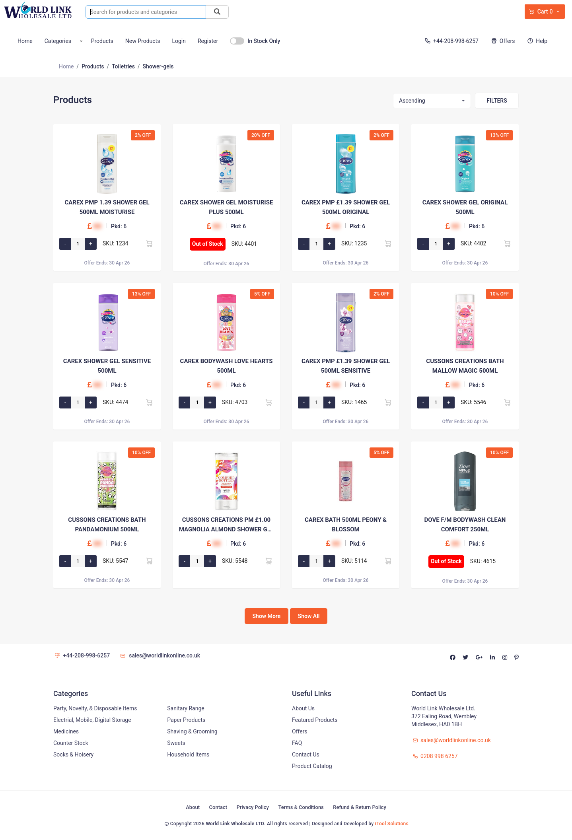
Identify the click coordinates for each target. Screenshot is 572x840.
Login (179, 41)
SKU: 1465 (354, 402)
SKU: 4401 (244, 244)
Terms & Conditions (300, 807)
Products (102, 41)
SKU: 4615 (483, 561)
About (193, 807)
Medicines (66, 731)
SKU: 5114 (354, 561)
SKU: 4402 (473, 243)
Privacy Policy (253, 807)
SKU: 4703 (235, 402)
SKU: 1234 (115, 243)
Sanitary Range (185, 708)
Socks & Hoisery (73, 754)
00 (97, 226)
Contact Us (305, 754)
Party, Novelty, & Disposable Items (95, 708)
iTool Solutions (392, 823)
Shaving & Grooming (192, 731)
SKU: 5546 (473, 402)
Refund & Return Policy (359, 807)
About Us (303, 708)
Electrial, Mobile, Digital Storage (92, 720)
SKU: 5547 (115, 561)
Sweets (176, 743)
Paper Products (186, 720)
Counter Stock (70, 743)
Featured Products (315, 720)
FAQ (297, 743)
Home (25, 41)
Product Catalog (312, 766)
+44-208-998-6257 (451, 41)
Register (208, 41)
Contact (218, 807)
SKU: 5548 (235, 561)
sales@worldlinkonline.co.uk (159, 655)
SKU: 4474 (115, 402)
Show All (309, 616)
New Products (142, 41)
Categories (58, 41)
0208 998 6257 (434, 756)
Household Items (188, 754)
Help (536, 41)
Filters (496, 100)
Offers (502, 41)
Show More (267, 616)
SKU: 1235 (354, 243)
